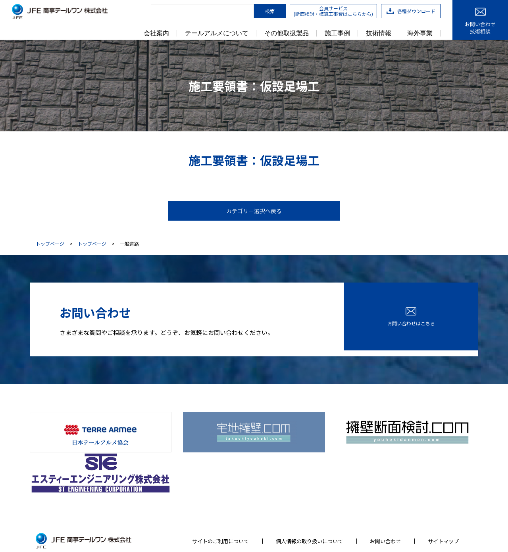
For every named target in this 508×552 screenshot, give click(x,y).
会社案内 (156, 33)
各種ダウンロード (411, 11)
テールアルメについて (216, 33)
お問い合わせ (385, 489)
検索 (270, 11)
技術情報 (378, 33)
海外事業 (420, 33)
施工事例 (337, 33)
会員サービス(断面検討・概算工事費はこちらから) (333, 11)
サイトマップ (443, 489)
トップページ (50, 243)
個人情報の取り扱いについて (309, 489)
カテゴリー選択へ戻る (254, 211)
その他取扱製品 (286, 33)
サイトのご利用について (220, 489)
